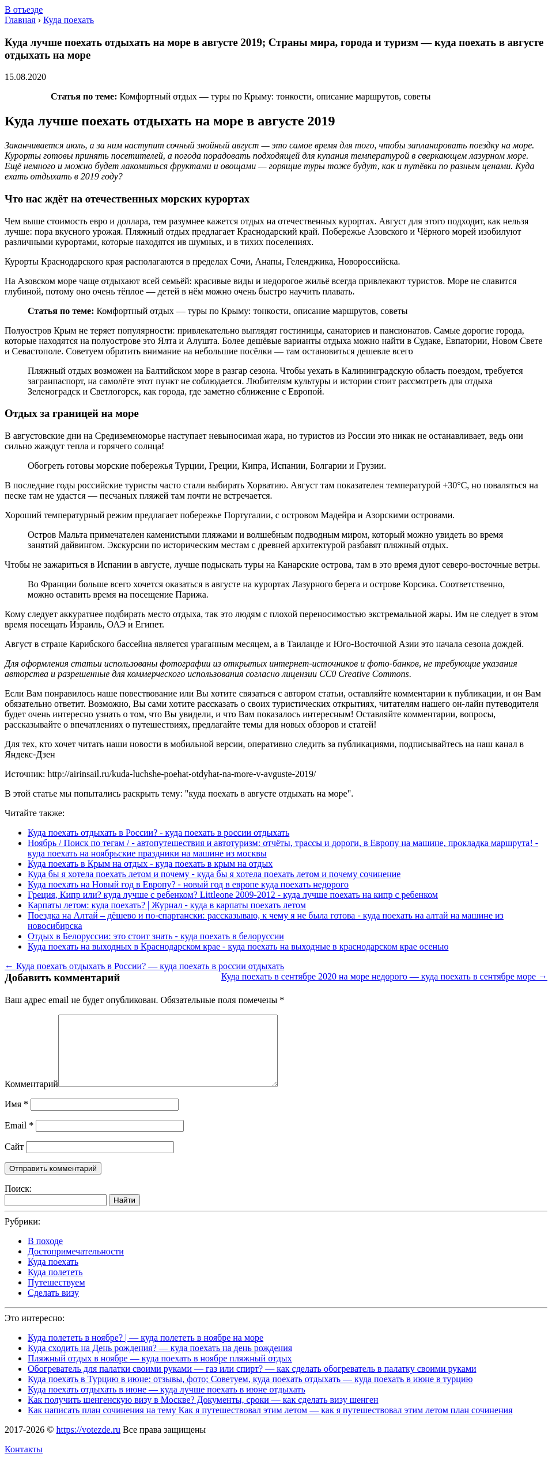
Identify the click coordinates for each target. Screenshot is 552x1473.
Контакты (24, 1463)
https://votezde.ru (88, 1443)
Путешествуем (56, 1296)
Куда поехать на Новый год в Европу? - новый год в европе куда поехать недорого (188, 884)
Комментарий (31, 1098)
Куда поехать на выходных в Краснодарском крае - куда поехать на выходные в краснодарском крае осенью (238, 946)
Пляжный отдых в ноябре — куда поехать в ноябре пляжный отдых (160, 1372)
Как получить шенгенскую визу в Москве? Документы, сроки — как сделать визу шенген (203, 1413)
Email (19, 1139)
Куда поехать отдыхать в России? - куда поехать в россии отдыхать (158, 832)
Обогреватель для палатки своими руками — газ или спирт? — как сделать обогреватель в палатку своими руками (252, 1382)
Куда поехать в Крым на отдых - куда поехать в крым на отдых (150, 864)
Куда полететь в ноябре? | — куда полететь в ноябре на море (145, 1351)
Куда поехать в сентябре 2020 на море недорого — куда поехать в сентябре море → (384, 976)
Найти (124, 1214)
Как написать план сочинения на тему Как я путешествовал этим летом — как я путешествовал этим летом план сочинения (270, 1424)
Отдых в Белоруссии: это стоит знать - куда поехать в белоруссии (156, 936)
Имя (16, 1118)
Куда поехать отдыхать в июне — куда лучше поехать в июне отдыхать (166, 1403)
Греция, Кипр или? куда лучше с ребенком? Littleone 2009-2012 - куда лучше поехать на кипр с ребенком (233, 895)
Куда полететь (55, 1286)
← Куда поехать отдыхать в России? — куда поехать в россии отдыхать (144, 966)
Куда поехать (53, 1275)
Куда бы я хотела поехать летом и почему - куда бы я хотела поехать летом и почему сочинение (214, 874)
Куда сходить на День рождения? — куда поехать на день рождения (160, 1362)
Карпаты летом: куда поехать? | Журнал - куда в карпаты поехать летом (167, 905)
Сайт (14, 1160)
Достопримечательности (76, 1265)
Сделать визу (53, 1306)
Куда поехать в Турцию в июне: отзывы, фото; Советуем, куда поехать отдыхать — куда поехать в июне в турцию (250, 1393)
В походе (45, 1255)
